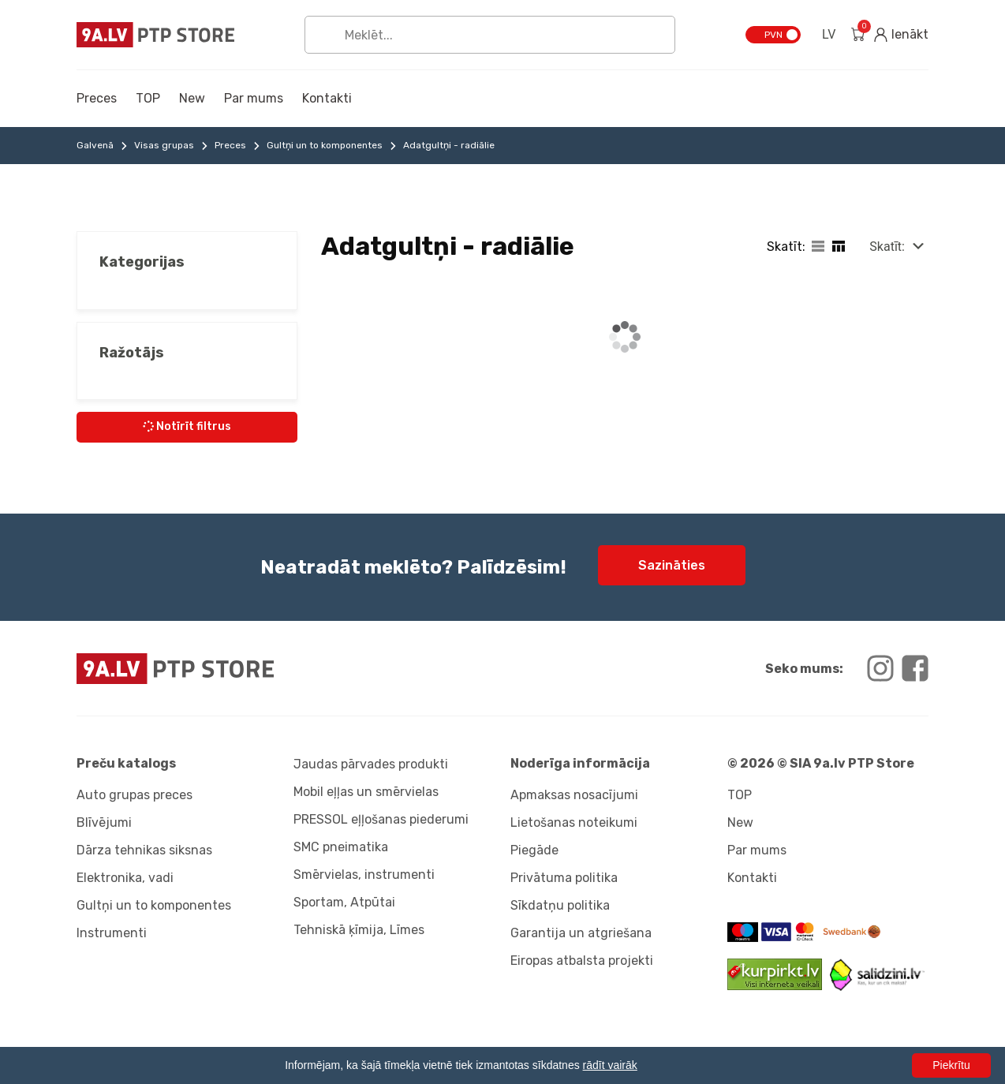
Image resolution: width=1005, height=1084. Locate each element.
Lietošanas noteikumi (573, 822)
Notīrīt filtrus (186, 426)
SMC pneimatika (340, 846)
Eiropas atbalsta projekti (581, 960)
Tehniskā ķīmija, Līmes (358, 929)
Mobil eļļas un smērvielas (366, 791)
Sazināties (671, 565)
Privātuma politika (564, 877)
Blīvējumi (104, 822)
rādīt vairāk (610, 1065)
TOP (148, 98)
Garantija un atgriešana (581, 932)
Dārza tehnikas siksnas (144, 850)
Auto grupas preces (134, 794)
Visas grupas (164, 145)
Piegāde (534, 850)
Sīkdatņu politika (560, 905)
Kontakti (327, 98)
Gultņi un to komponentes (325, 145)
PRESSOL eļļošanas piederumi (381, 819)
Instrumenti (112, 932)
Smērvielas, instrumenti (364, 874)
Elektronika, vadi (125, 877)
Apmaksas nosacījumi (574, 794)
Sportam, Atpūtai (344, 902)
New (192, 98)
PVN (773, 34)
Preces (97, 98)
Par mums (253, 98)
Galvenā (95, 145)
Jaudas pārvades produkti (370, 764)
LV (828, 34)
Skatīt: (887, 246)
